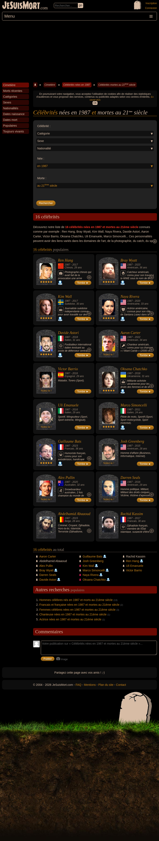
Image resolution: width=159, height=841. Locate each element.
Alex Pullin (66, 478)
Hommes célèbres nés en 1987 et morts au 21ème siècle (76, 600)
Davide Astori (68, 333)
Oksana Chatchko (133, 369)
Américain (132, 267)
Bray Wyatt (128, 260)
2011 (137, 409)
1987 (67, 264)
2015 (137, 445)
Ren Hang (65, 260)
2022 (137, 337)
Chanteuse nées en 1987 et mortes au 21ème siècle (73, 614)
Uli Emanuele (68, 405)
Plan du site (105, 684)
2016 (75, 373)
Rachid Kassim (131, 514)
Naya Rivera (129, 296)
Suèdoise (70, 303)
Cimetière (50, 84)
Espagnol (70, 376)
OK (95, 103)
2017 (75, 264)
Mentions (90, 684)
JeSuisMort (21, 5)
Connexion (151, 8)
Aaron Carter (130, 333)
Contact (121, 684)
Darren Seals (130, 478)
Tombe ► (83, 282)
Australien (70, 484)
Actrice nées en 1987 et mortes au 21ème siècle (70, 619)
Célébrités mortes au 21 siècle (116, 84)
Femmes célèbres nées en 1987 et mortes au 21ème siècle (77, 609)
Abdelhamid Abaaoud (74, 514)
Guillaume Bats (69, 441)
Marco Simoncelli (133, 405)
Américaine (133, 303)
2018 (75, 337)
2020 (137, 300)
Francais (69, 448)
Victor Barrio (68, 369)
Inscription (151, 3)
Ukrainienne (133, 376)
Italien (68, 340)
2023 (137, 264)
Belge (68, 521)
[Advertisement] (79, 51)
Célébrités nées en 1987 (76, 84)
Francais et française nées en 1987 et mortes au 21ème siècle (79, 604)
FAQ (78, 684)
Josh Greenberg (132, 441)
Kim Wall (65, 296)
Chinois (69, 267)
